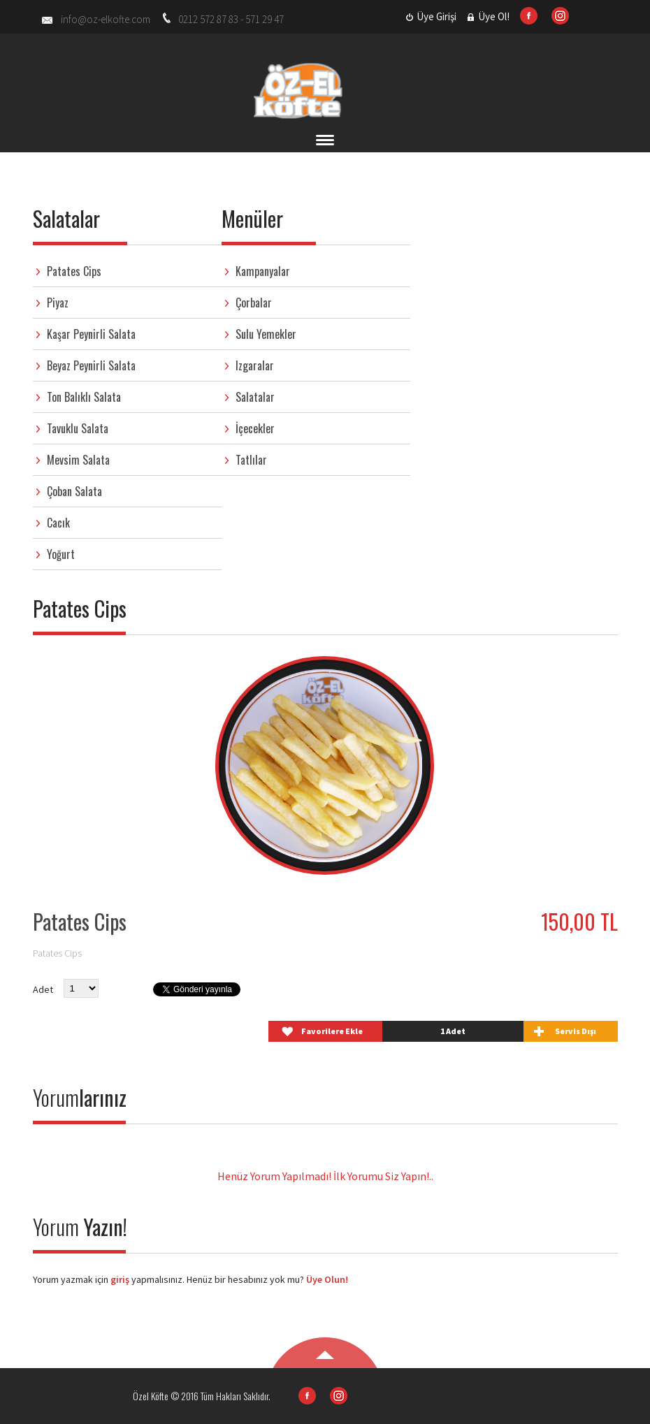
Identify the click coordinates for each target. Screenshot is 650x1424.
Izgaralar (255, 365)
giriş (118, 1279)
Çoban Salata (74, 491)
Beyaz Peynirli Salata (91, 365)
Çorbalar (254, 302)
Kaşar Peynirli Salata (91, 334)
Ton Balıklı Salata (84, 396)
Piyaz (57, 302)
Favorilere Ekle (332, 1031)
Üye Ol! (494, 16)
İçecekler (255, 428)
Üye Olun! (327, 1279)
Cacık (58, 522)
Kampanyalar (263, 271)
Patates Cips (74, 271)
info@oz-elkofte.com (105, 19)
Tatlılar (251, 459)
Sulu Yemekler (266, 334)
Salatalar (255, 396)
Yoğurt (61, 554)
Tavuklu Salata (77, 428)
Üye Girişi (436, 16)
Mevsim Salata (78, 459)
